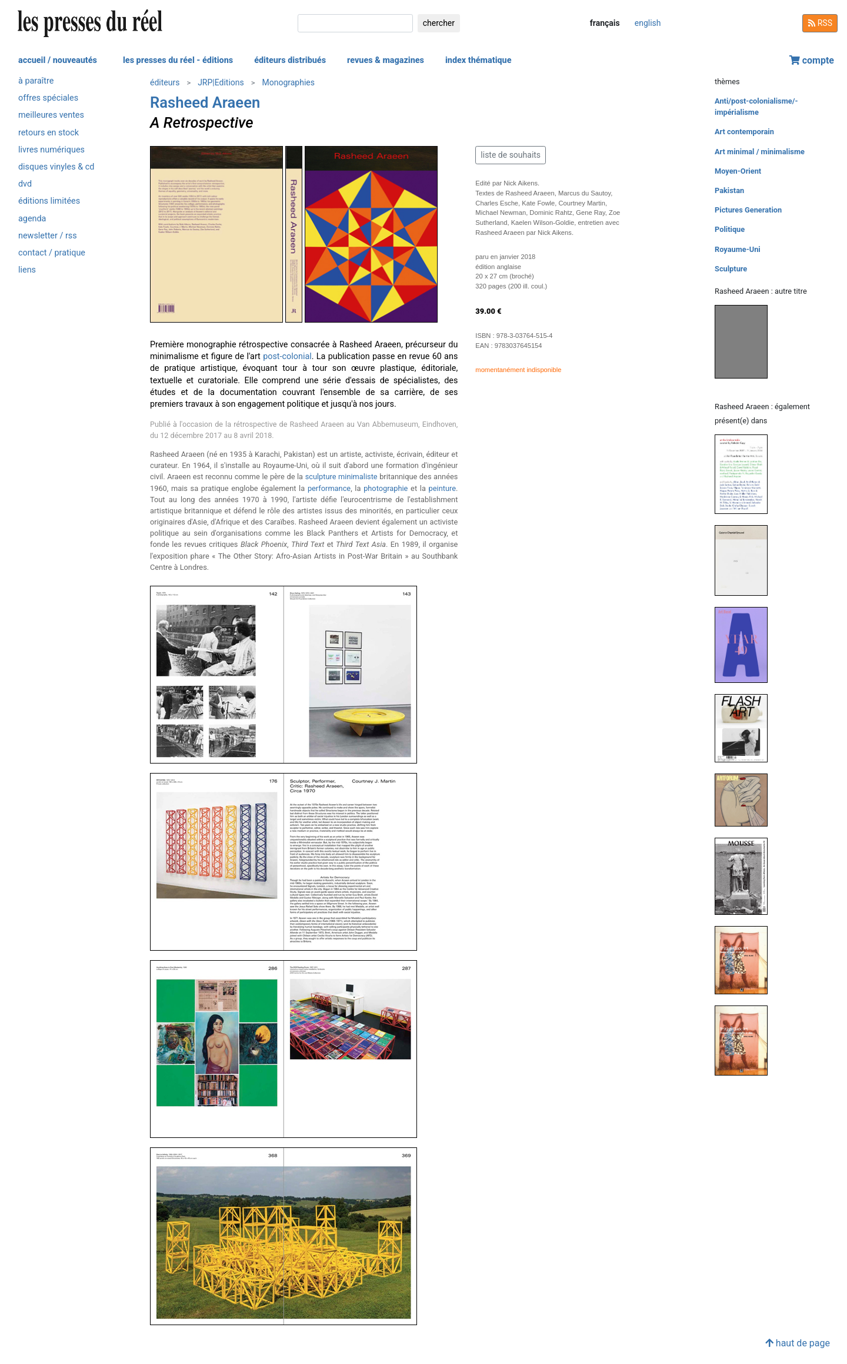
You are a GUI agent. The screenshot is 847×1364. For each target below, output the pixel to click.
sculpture (320, 476)
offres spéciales (48, 98)
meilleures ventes (51, 115)
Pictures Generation (748, 209)
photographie (386, 488)
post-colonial (287, 356)
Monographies (288, 82)
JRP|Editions (221, 82)
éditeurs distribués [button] (290, 60)
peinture (442, 488)
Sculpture (731, 268)
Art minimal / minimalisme (760, 151)
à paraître (36, 81)
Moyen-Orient (738, 171)
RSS (820, 23)
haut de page (797, 1343)
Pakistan (729, 190)
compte (811, 60)
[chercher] (355, 23)
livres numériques (51, 150)
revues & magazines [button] (385, 60)
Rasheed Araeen (205, 102)
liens (27, 270)
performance (329, 488)
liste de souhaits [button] (511, 155)
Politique (730, 229)
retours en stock (48, 133)
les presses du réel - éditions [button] (178, 60)
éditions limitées (49, 201)
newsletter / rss (47, 236)
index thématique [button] (478, 60)
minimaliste (358, 476)
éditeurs (164, 82)
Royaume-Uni (738, 249)
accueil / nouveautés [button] (57, 60)
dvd (25, 184)
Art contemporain (744, 131)
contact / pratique (51, 253)
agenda (32, 219)
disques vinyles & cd (56, 167)
